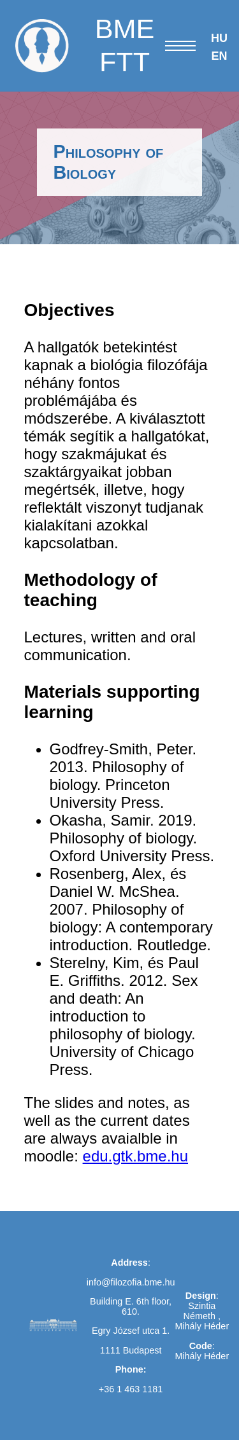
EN (219, 56)
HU (219, 38)
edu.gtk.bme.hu (135, 1156)
